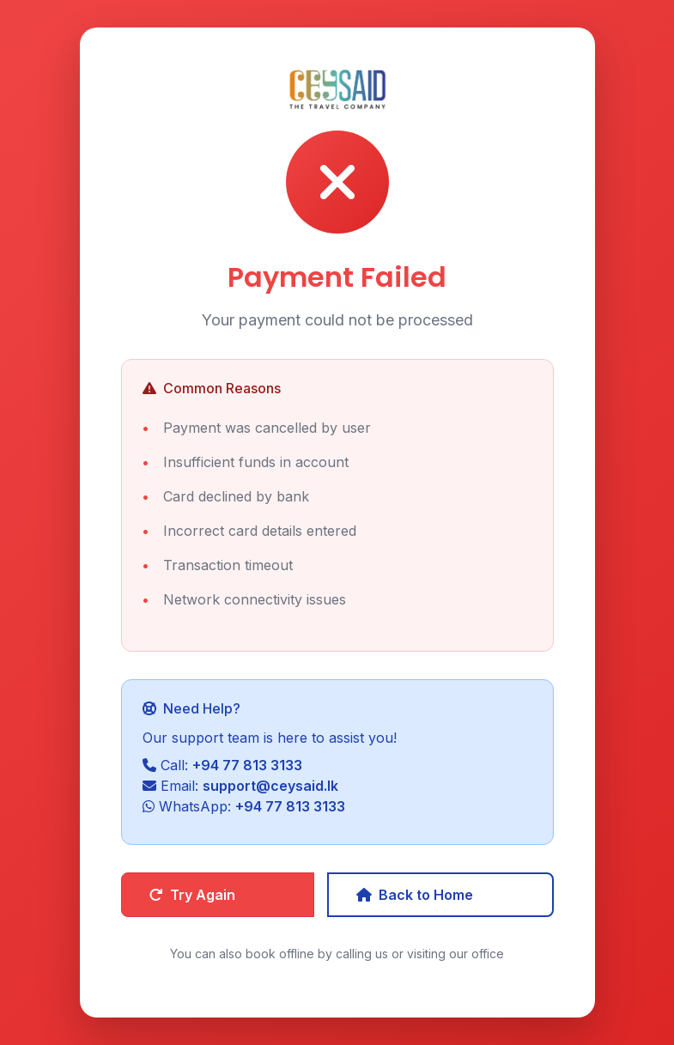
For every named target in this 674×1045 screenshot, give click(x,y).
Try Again (192, 894)
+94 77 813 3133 (247, 765)
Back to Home (414, 894)
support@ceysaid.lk (270, 785)
